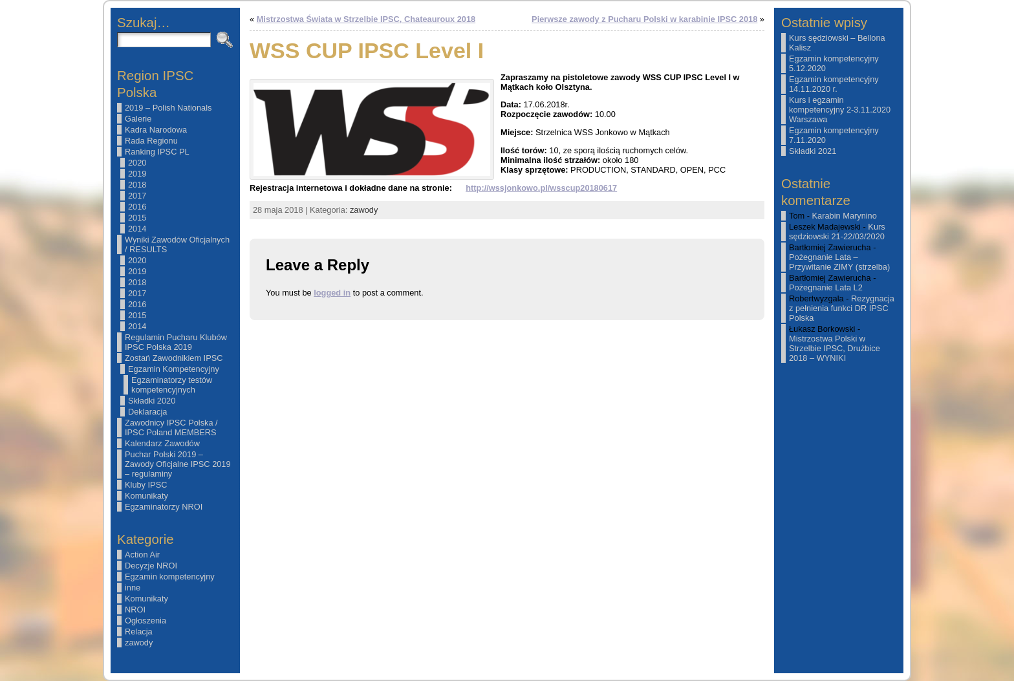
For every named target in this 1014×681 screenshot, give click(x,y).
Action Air (142, 554)
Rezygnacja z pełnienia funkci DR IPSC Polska (841, 308)
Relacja (139, 631)
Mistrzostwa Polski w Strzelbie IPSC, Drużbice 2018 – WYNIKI (834, 348)
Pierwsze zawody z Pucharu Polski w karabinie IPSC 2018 (644, 19)
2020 (137, 163)
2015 (137, 217)
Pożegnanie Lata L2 (826, 287)
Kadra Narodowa (156, 130)
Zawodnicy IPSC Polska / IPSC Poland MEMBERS (171, 427)
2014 (137, 228)
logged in (332, 292)
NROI (135, 609)
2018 (137, 184)
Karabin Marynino (844, 216)
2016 (137, 206)
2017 (137, 195)
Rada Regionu (151, 141)
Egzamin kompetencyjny (170, 576)
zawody (139, 642)
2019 (137, 173)
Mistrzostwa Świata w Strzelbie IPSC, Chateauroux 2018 (366, 19)
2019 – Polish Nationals (168, 108)
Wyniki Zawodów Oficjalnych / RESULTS (177, 244)
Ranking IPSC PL (157, 152)
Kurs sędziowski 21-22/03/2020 (837, 231)
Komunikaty (146, 496)
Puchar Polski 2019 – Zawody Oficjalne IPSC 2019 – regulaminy (178, 464)
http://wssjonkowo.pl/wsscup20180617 (541, 188)
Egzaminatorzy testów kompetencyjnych (171, 385)
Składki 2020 (151, 400)
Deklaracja (147, 411)
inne (132, 587)
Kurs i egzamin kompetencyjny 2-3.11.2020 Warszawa (839, 109)
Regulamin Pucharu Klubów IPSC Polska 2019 (176, 342)
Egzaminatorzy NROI (163, 507)
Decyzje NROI (151, 565)
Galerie (138, 119)
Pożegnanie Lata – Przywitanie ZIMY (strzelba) (839, 262)
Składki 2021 (812, 151)
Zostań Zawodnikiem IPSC (174, 358)
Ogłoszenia (145, 620)
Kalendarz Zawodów (162, 443)
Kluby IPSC (146, 485)
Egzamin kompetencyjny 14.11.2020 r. (834, 84)
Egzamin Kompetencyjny (173, 369)
